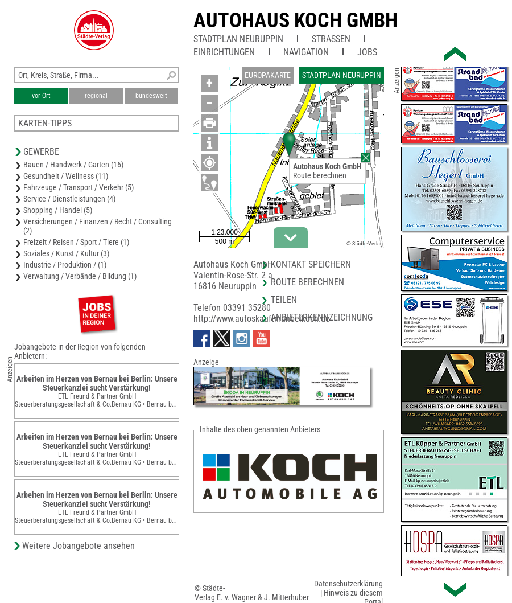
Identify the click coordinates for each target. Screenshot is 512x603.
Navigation (306, 52)
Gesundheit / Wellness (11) (65, 176)
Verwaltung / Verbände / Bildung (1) (80, 276)
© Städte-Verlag (364, 243)
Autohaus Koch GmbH (295, 20)
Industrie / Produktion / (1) (64, 264)
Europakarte (268, 75)
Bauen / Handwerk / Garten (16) (73, 164)
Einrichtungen (224, 52)
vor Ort (41, 96)
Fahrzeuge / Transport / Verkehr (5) (78, 187)
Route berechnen (319, 175)
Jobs (367, 52)
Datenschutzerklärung (348, 583)
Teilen (284, 299)
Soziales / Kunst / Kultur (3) (66, 253)
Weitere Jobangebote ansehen (78, 545)
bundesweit (151, 96)
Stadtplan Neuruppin (238, 39)
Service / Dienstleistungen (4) (69, 198)
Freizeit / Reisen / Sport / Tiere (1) (76, 242)
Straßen (331, 39)
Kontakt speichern (311, 264)
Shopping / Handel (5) (57, 210)
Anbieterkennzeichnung (322, 317)
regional (96, 96)
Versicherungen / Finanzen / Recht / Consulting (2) (97, 226)
